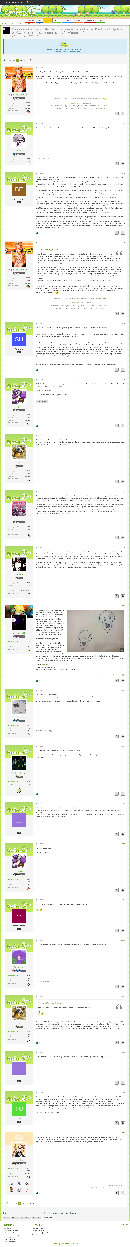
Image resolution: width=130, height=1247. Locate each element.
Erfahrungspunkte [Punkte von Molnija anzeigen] (13, 1168)
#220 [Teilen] (123, 1133)
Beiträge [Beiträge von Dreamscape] (10, 644)
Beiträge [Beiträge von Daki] (10, 728)
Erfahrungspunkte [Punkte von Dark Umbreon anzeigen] (13, 781)
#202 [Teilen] (123, 123)
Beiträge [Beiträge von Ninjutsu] (10, 417)
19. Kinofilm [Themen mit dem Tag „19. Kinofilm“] (36, 1218)
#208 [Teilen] (123, 491)
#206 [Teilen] (123, 379)
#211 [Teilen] (123, 690)
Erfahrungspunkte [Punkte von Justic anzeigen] (13, 471)
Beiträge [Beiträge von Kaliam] (10, 161)
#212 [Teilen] (123, 746)
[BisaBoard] (65, 12)
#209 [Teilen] (123, 547)
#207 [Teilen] (123, 435)
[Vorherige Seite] (4, 60)
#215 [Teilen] (123, 900)
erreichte (47, 610)
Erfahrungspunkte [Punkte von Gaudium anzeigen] (13, 583)
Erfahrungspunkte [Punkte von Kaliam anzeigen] (13, 159)
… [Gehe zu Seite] (10, 60)
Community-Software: (65, 1244)
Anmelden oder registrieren (14, 2)
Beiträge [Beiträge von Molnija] (10, 1171)
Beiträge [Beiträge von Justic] (10, 473)
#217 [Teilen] (123, 996)
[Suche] (30, 2)
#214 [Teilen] (123, 844)
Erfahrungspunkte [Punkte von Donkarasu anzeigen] (13, 975)
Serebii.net (39, 641)
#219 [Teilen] (123, 1092)
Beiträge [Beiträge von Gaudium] (10, 585)
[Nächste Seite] (31, 60)
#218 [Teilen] (123, 1052)
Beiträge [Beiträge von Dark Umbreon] (10, 784)
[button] (124, 41)
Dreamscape (18, 36)
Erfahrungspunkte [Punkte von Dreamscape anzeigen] (13, 641)
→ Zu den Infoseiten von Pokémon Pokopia (65, 52)
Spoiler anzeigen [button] (42, 401)
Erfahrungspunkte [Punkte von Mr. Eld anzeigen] (13, 527)
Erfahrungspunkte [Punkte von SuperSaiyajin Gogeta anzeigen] (13, 103)
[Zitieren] (123, 113)
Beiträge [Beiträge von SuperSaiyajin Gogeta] (10, 105)
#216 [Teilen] (123, 940)
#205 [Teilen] (123, 323)
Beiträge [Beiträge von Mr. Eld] (10, 529)
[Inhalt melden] (117, 113)
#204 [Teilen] (123, 242)
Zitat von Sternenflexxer (49, 1003)
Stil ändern (124, 1225)
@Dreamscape (41, 356)
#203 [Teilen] (123, 173)
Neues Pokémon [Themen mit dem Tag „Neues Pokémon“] (25, 1218)
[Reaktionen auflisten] (38, 232)
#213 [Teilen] (123, 803)
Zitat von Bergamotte (48, 249)
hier (87, 99)
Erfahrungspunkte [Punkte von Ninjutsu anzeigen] (13, 415)
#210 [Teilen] (123, 606)
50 (27, 60)
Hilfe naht (105, 106)
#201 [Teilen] (123, 67)
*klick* (102, 109)
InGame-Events (75, 103)
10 (14, 60)
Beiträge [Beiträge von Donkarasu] (10, 978)
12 (21, 60)
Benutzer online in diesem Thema (60, 1213)
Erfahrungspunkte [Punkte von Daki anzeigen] (13, 725)
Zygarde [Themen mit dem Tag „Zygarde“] (6, 1218)
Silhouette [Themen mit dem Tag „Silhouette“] (15, 1218)
